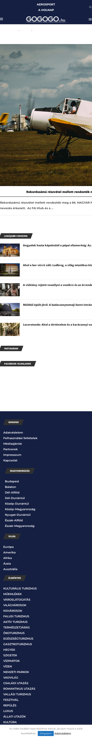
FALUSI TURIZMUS (16, 616)
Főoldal (11, 30)
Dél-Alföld (12, 492)
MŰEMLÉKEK (12, 594)
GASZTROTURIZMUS (17, 644)
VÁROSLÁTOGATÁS (16, 599)
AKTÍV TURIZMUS (15, 622)
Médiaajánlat (12, 443)
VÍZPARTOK (11, 660)
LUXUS (8, 711)
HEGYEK (9, 649)
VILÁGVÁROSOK (14, 605)
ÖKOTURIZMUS (14, 633)
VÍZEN (7, 666)
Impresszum (12, 454)
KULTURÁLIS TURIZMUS (20, 588)
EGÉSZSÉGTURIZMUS (18, 638)
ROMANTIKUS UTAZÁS (19, 688)
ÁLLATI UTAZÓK (14, 716)
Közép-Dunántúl (17, 503)
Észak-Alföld (14, 520)
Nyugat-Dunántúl (18, 514)
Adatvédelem (13, 432)
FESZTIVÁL (11, 699)
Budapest (12, 481)
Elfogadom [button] (46, 733)
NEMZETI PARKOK (16, 672)
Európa (8, 547)
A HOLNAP (46, 10)
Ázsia (7, 563)
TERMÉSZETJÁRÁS (16, 627)
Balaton (10, 487)
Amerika (9, 552)
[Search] (90, 7)
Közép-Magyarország (20, 509)
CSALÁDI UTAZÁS (15, 683)
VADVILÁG (10, 677)
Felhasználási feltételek (20, 438)
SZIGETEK (10, 655)
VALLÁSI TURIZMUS (17, 694)
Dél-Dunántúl (15, 498)
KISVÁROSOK (12, 610)
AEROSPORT (46, 4)
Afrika (7, 558)
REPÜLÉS (9, 705)
